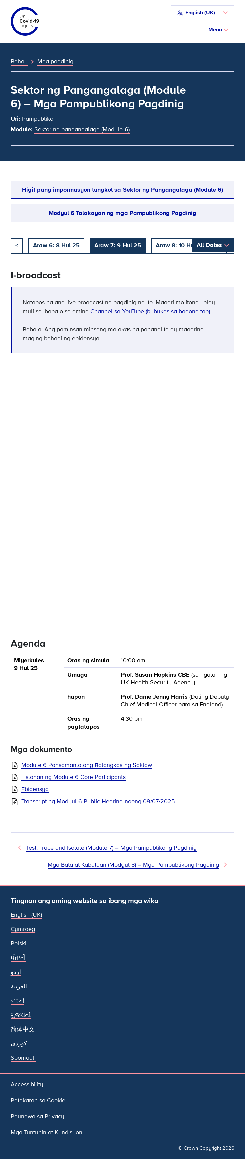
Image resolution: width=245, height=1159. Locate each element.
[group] (122, 696)
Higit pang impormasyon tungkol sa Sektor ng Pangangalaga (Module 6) (122, 189)
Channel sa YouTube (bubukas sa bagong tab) (150, 311)
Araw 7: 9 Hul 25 (117, 245)
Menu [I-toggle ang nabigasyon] (218, 29)
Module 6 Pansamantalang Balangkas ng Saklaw (86, 765)
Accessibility (27, 1084)
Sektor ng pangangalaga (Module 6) (82, 129)
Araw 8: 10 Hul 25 (180, 245)
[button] (202, 12)
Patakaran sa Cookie (38, 1100)
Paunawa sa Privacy (37, 1116)
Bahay (19, 61)
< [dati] (16, 245)
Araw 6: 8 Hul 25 (56, 245)
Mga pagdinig (55, 61)
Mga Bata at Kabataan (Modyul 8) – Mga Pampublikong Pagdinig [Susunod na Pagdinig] (133, 864)
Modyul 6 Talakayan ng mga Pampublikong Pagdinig (122, 213)
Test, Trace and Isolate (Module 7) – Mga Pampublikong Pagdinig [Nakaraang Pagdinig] (111, 847)
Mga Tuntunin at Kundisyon (46, 1132)
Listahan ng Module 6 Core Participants (73, 777)
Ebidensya (35, 789)
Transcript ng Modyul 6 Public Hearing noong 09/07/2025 (98, 801)
